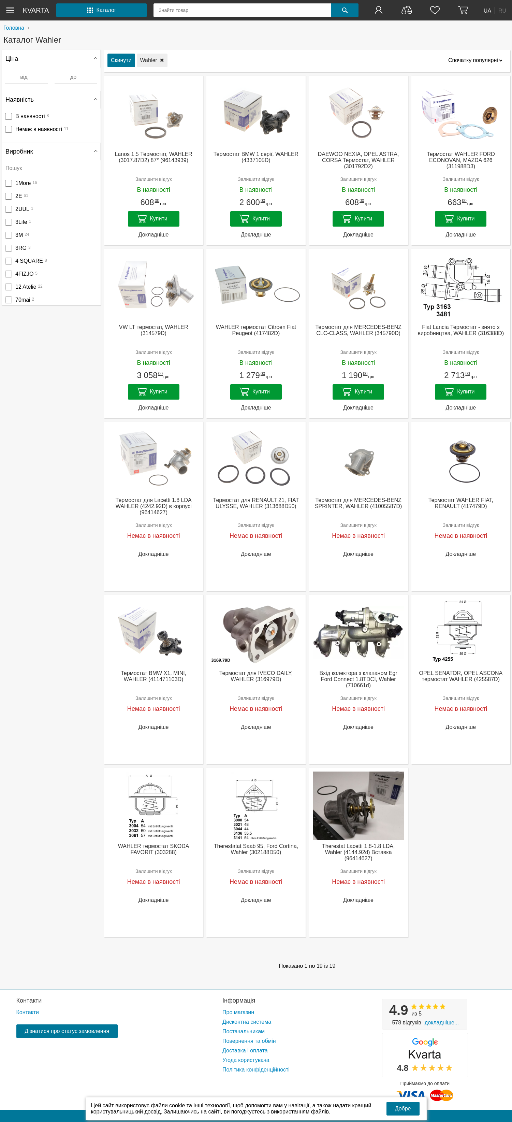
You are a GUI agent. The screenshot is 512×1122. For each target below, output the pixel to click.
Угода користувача (245, 1060)
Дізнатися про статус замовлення (67, 1031)
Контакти (29, 1000)
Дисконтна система (246, 1022)
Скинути (121, 60)
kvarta (36, 10)
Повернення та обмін (249, 1041)
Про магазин (238, 1012)
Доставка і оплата (245, 1050)
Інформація (238, 1000)
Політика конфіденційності (256, 1070)
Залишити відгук (153, 179)
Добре (403, 1108)
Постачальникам (243, 1031)
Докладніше (153, 235)
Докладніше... (442, 1022)
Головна (13, 28)
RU (502, 10)
